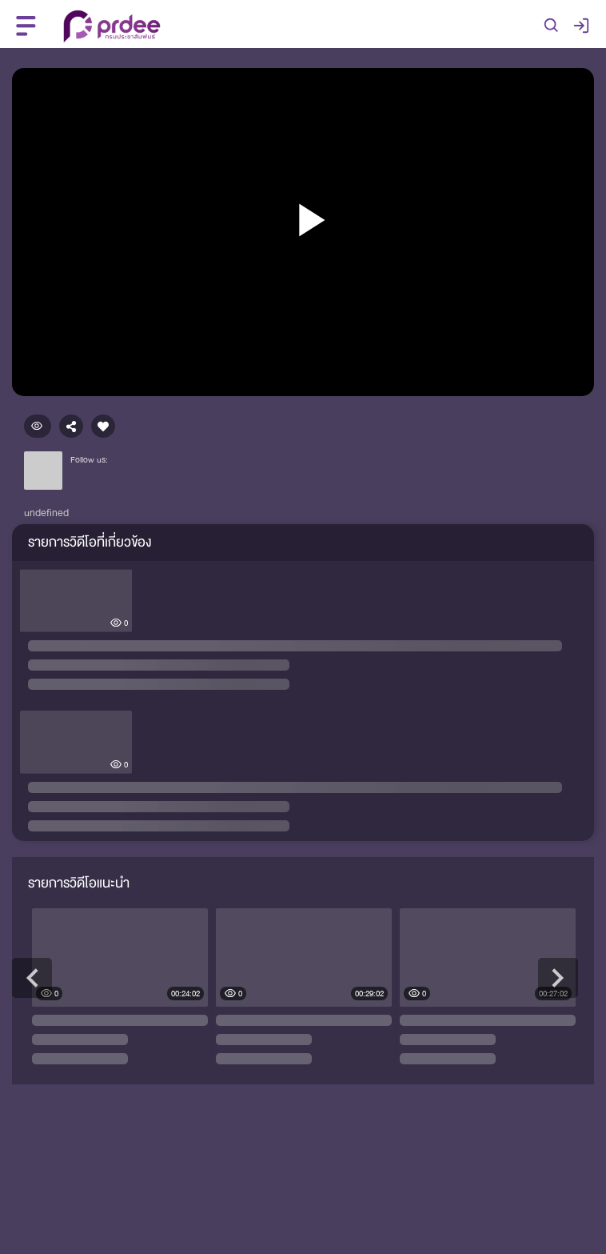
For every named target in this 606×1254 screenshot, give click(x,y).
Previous (32, 978)
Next (558, 978)
